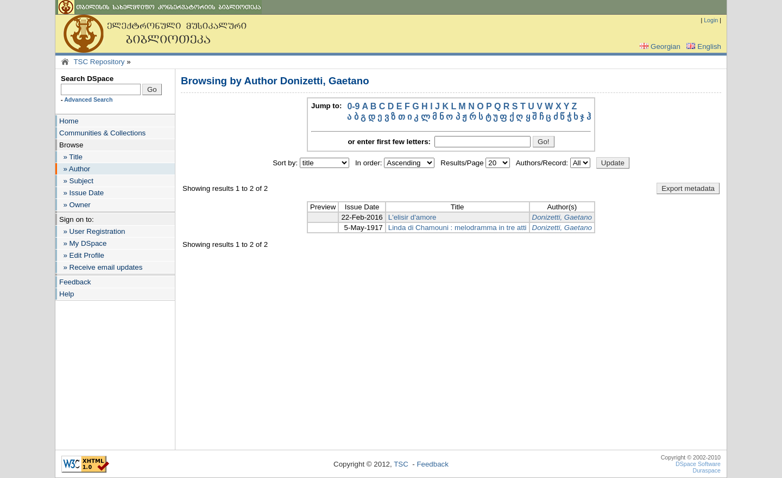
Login (711, 20)
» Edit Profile (81, 255)
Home (69, 121)
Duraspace (706, 470)
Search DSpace (87, 79)
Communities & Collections (102, 133)
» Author (74, 169)
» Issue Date (81, 193)
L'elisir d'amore (412, 217)
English (702, 46)
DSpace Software (698, 464)
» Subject (76, 181)
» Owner (75, 205)
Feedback (75, 282)
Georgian (659, 46)
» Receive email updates (100, 267)
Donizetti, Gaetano (562, 217)
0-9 (353, 106)
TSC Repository (98, 62)
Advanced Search (88, 99)
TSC (401, 464)
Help (66, 294)
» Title (71, 157)
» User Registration (92, 231)
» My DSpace (82, 243)
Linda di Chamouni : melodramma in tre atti (457, 228)
